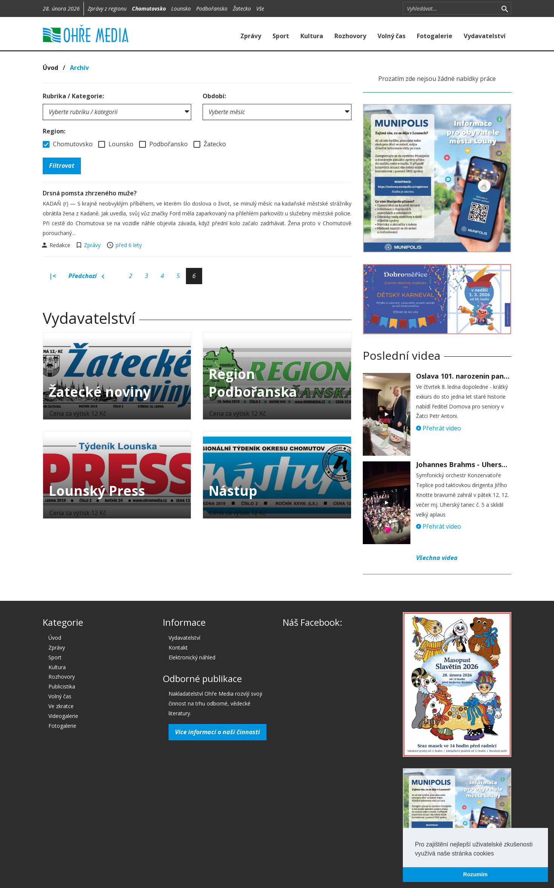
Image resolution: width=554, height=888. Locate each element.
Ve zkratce (61, 706)
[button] (496, 854)
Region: (54, 131)
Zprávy (250, 36)
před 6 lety (129, 245)
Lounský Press (97, 491)
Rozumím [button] (475, 874)
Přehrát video (438, 428)
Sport (280, 36)
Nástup (233, 491)
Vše (260, 8)
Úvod (50, 67)
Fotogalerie (434, 36)
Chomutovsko (149, 8)
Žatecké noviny (100, 392)
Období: (214, 96)
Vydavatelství (485, 36)
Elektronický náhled (192, 657)
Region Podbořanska (253, 383)
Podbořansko (211, 8)
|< (52, 276)
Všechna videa (437, 558)
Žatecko (242, 8)
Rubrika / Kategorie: (73, 96)
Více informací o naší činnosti (217, 732)
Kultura (311, 36)
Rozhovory (350, 36)
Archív (79, 67)
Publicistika (61, 686)
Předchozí (86, 276)
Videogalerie (63, 715)
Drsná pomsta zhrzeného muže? (90, 193)
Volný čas (391, 36)
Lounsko (181, 8)
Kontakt (178, 647)
